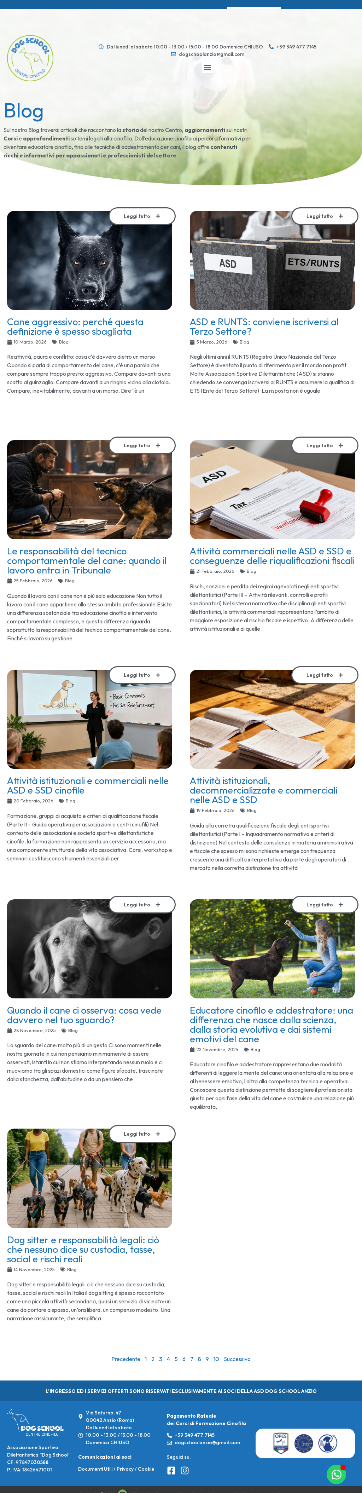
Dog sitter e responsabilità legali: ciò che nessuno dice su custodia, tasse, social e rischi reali (83, 1249)
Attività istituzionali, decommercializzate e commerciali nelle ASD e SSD (263, 790)
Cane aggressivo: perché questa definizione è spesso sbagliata (75, 326)
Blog (64, 342)
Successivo (237, 1358)
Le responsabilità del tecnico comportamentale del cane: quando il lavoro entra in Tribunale (87, 560)
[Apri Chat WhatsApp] (336, 1474)
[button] (208, 67)
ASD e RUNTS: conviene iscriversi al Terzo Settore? (264, 326)
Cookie (146, 1469)
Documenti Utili (95, 1469)
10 (216, 1358)
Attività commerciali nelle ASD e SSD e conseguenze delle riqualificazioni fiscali (272, 555)
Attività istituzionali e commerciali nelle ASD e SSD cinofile (88, 785)
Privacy (125, 1469)
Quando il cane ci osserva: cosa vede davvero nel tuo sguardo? (84, 1015)
